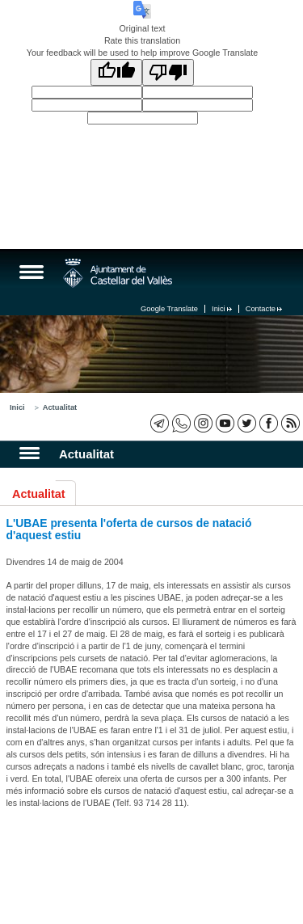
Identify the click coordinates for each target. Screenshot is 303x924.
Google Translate (169, 309)
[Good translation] (116, 72)
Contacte (264, 309)
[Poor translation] (168, 72)
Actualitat (60, 407)
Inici (222, 309)
